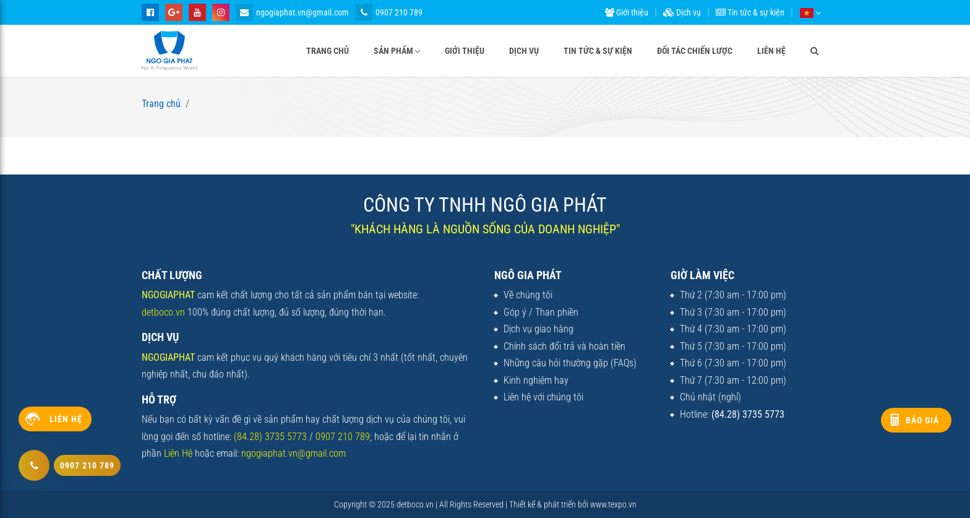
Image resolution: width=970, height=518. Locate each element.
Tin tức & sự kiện (750, 12)
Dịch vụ (682, 12)
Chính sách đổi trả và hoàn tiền (564, 346)
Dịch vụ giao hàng (538, 329)
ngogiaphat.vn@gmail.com (292, 12)
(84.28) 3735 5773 (270, 436)
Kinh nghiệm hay (536, 380)
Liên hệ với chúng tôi (543, 397)
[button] (810, 12)
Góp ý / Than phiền (541, 312)
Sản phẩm (393, 51)
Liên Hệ (178, 453)
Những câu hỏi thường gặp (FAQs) (570, 363)
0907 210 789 (389, 12)
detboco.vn (163, 312)
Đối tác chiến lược (694, 51)
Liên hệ (771, 51)
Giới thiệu (626, 12)
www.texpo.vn (613, 504)
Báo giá (922, 420)
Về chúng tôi (528, 295)
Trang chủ (327, 51)
